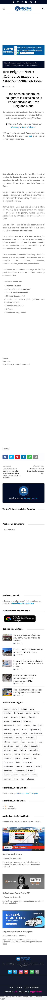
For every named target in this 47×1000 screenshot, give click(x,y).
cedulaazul (8, 758)
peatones (27, 758)
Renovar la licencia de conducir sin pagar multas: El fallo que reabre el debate (28, 664)
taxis (17, 746)
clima (23, 717)
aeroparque (27, 762)
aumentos (14, 717)
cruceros (29, 767)
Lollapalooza (8, 762)
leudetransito (19, 771)
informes (24, 709)
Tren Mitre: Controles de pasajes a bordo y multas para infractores (27, 691)
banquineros (8, 746)
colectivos (7, 713)
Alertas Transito (30, 498)
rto (35, 758)
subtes (36, 713)
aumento (27, 754)
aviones (27, 725)
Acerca (19, 987)
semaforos (7, 754)
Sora (15, 992)
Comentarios (11, 809)
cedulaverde (8, 767)
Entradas (9, 806)
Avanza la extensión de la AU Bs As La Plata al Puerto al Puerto (28, 650)
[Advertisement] (23, 28)
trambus (17, 754)
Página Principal (9, 63)
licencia (30, 771)
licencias (32, 717)
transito (6, 709)
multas (25, 746)
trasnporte (7, 779)
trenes (19, 63)
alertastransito (9, 725)
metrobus (7, 750)
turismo (6, 730)
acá (30, 136)
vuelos (24, 730)
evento (37, 767)
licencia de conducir (11, 775)
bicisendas (34, 746)
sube (34, 725)
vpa (22, 779)
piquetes (16, 730)
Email (24, 127)
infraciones (8, 771)
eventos (6, 721)
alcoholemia (8, 738)
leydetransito (34, 730)
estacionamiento (36, 734)
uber (16, 779)
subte (15, 742)
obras (17, 734)
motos (40, 742)
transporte (16, 721)
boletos (23, 750)
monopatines (33, 750)
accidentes (27, 721)
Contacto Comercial (32, 987)
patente (17, 758)
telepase (7, 742)
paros (6, 717)
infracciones (18, 713)
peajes (24, 734)
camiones (36, 754)
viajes (23, 742)
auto (15, 750)
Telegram (32, 127)
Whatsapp (15, 127)
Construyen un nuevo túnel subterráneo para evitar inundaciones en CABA (24, 678)
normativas (8, 734)
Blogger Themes (36, 992)
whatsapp (30, 779)
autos (32, 709)
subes (34, 775)
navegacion (25, 775)
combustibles (30, 738)
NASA (18, 762)
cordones (19, 767)
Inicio (11, 987)
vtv (41, 725)
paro (19, 725)
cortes (28, 713)
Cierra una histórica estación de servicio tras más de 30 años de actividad (26, 638)
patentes (31, 742)
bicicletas (19, 738)
